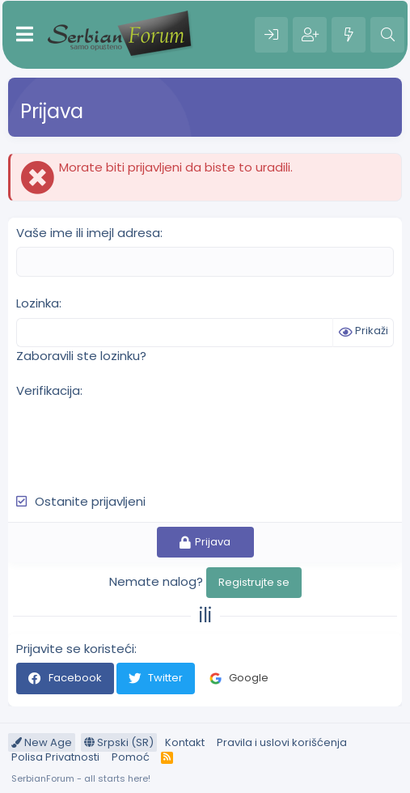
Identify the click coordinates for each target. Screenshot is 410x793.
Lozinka (37, 303)
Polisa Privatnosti (55, 757)
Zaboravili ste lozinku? (81, 355)
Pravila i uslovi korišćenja (282, 742)
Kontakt (185, 742)
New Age (41, 742)
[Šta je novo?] (349, 35)
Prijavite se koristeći (75, 648)
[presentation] (139, 437)
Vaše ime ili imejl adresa (88, 232)
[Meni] (25, 35)
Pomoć (131, 757)
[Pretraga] (387, 35)
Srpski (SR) (119, 742)
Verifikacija (48, 390)
